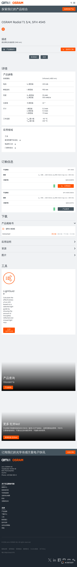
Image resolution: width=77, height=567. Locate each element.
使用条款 (11, 549)
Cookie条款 (34, 549)
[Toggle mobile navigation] (74, 3)
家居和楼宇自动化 (11, 140)
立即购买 (66, 186)
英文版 (54, 234)
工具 (3, 517)
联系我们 (34, 57)
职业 (3, 498)
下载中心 (4, 514)
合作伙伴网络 (6, 525)
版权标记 (26, 549)
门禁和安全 (9, 148)
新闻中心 (4, 487)
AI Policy (43, 549)
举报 (3, 528)
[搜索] (71, 3)
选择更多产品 (69, 9)
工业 (6, 136)
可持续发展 (5, 493)
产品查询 (8, 387)
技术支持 (4, 522)
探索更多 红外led (11, 437)
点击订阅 (70, 452)
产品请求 (66, 209)
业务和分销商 (6, 495)
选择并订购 (68, 49)
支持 (44, 57)
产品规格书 (9, 49)
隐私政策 (4, 549)
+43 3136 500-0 (12, 475)
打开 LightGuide (9, 330)
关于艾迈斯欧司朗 (8, 484)
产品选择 (4, 511)
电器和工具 (9, 144)
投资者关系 (5, 490)
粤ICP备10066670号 (8, 552)
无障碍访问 (5, 501)
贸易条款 (19, 549)
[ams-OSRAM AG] (12, 3)
